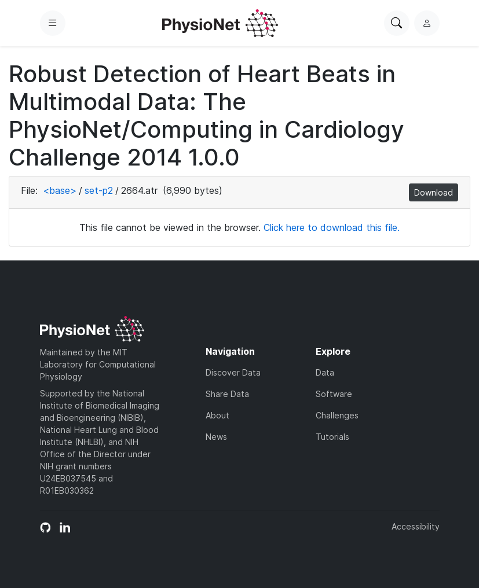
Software (334, 394)
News (216, 437)
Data (325, 372)
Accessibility (416, 526)
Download (433, 192)
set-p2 (99, 190)
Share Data (227, 394)
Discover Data (233, 372)
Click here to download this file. (332, 227)
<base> (59, 190)
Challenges (337, 415)
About (217, 415)
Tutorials (332, 437)
